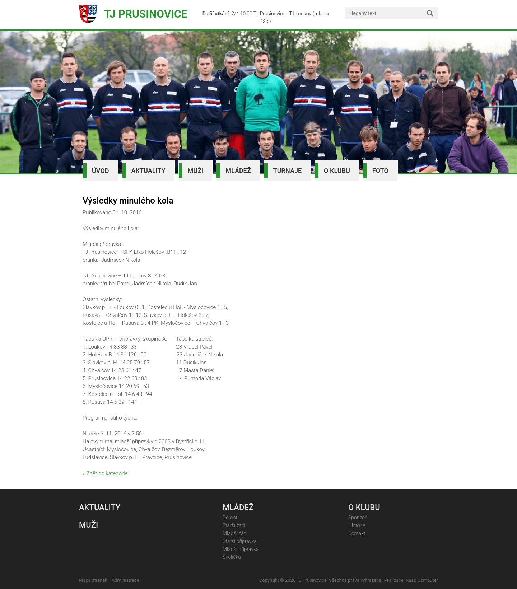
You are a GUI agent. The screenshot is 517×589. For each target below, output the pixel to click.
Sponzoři (358, 517)
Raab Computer (422, 580)
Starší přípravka (240, 541)
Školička (232, 557)
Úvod (100, 170)
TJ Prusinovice (145, 14)
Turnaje (287, 170)
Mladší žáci (235, 533)
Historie (356, 525)
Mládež (238, 170)
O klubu (337, 170)
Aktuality (148, 170)
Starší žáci (234, 525)
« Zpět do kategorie (105, 473)
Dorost (230, 517)
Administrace (125, 580)
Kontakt (356, 533)
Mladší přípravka (240, 549)
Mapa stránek (93, 580)
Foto (380, 170)
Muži (196, 170)
